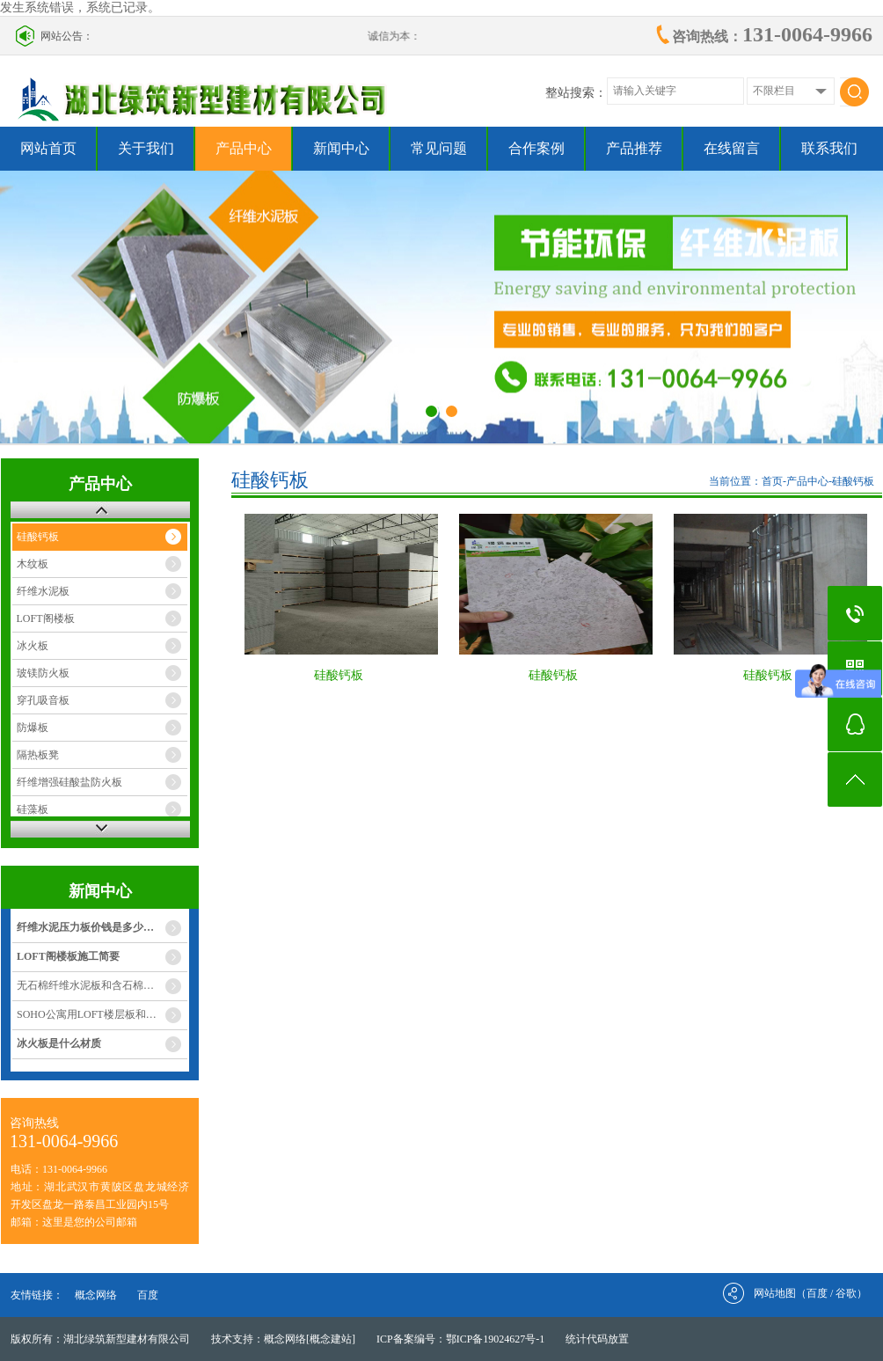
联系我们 (829, 148)
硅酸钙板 (38, 536)
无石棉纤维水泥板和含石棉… (85, 985)
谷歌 (846, 1293)
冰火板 (32, 646)
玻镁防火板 (43, 673)
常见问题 (439, 148)
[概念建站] (330, 1339)
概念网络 (96, 1295)
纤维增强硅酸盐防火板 (69, 782)
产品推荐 (634, 148)
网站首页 (48, 148)
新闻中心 (341, 148)
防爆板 (32, 727)
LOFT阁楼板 (46, 618)
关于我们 (146, 148)
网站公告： (66, 36)
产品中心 (243, 148)
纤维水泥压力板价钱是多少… (85, 927)
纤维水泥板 (43, 591)
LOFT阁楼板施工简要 (68, 956)
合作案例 (536, 148)
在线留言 (732, 148)
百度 (147, 1295)
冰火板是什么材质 (59, 1043)
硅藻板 (32, 809)
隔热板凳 (38, 755)
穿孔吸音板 (43, 700)
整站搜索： (576, 92)
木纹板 (32, 564)
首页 (772, 481)
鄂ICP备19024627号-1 (495, 1339)
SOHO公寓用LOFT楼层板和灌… (92, 1014)
